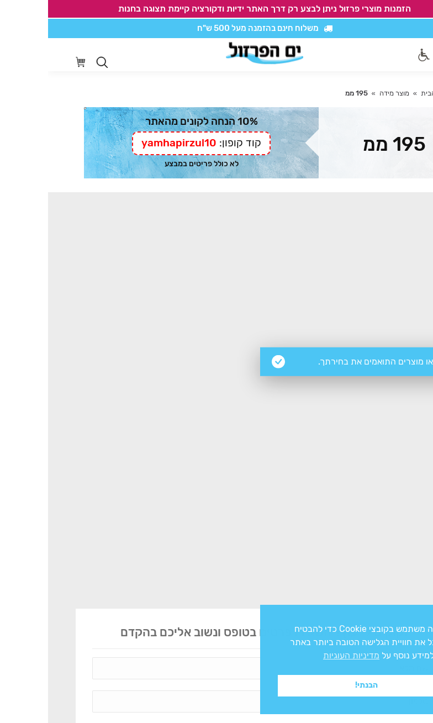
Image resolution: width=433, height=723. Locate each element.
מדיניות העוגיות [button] (303, 655)
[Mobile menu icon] (399, 55)
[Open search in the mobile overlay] (54, 62)
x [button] (415, 613)
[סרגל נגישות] (375, 55)
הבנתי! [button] (318, 685)
